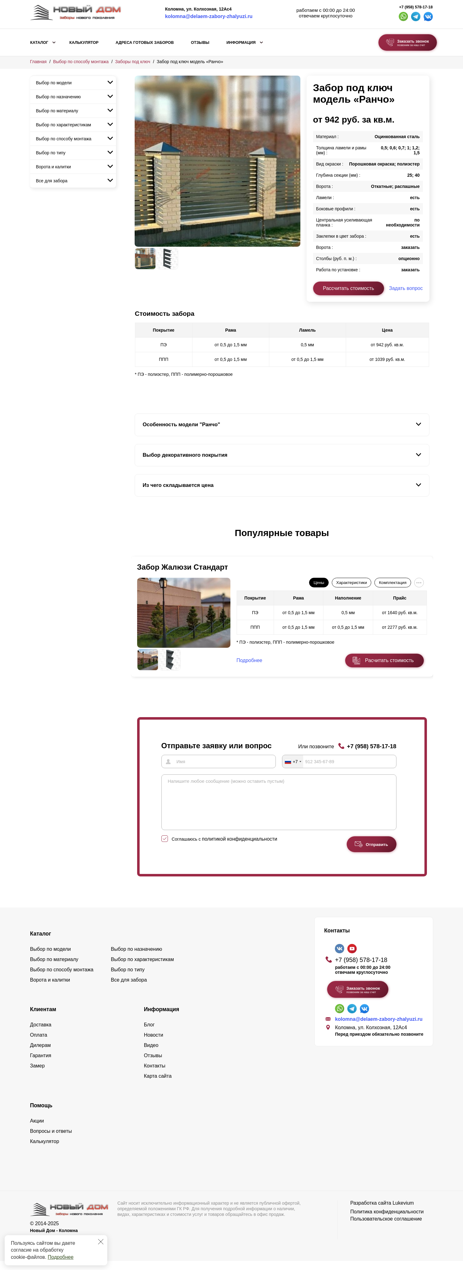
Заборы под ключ (132, 61)
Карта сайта (158, 1085)
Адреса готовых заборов (145, 42)
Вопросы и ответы (51, 1140)
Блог (149, 1033)
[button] (138, 539)
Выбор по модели (54, 82)
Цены (318, 582)
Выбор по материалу (57, 110)
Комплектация (392, 582)
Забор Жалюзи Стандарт (182, 567)
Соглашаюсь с (224, 848)
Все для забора (51, 180)
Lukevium (403, 1212)
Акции (37, 1129)
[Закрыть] (101, 1242)
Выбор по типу (51, 152)
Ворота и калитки (53, 166)
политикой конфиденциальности (239, 848)
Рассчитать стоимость (348, 288)
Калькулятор (84, 42)
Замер (37, 1074)
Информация (241, 42)
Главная (38, 61)
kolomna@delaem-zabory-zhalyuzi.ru (208, 16)
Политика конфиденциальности (387, 1220)
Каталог (39, 42)
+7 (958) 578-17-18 (416, 7)
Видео (151, 1054)
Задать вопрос (406, 288)
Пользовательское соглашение (386, 1227)
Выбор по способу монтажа (81, 61)
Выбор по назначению (58, 96)
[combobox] (292, 761)
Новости (153, 1044)
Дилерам (40, 1054)
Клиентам (43, 1018)
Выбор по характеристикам (63, 124)
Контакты (154, 1074)
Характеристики (351, 582)
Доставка (41, 1033)
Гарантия (40, 1064)
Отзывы (200, 42)
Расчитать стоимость (389, 660)
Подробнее (60, 1257)
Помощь (41, 1114)
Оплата (38, 1044)
